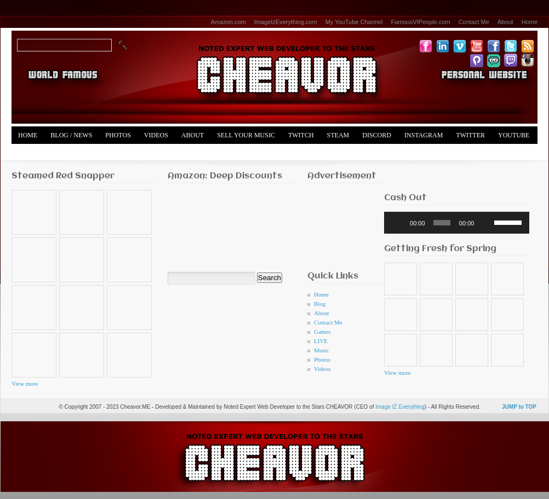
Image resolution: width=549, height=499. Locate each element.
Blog (319, 303)
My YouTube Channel (354, 22)
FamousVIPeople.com (420, 22)
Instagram (423, 135)
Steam (338, 135)
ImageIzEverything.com (285, 22)
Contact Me (474, 22)
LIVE (321, 341)
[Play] (398, 222)
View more (25, 383)
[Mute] (486, 222)
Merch (30, 152)
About (505, 22)
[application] (456, 223)
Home (529, 22)
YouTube (513, 135)
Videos (156, 135)
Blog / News (71, 135)
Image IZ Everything (399, 407)
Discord (376, 135)
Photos (117, 135)
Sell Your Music (246, 135)
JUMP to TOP (519, 407)
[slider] (441, 222)
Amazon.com (228, 22)
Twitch (301, 135)
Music (321, 350)
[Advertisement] (341, 224)
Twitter (470, 135)
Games (322, 331)
